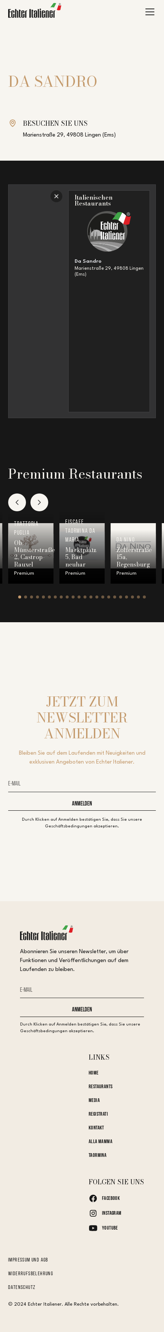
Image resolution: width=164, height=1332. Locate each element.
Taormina (97, 1155)
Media (94, 1100)
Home (94, 1073)
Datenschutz (21, 1287)
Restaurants (101, 1087)
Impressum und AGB (28, 1260)
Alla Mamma (100, 1142)
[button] (148, 12)
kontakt (96, 1128)
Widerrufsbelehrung (30, 1274)
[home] (35, 12)
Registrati (98, 1114)
